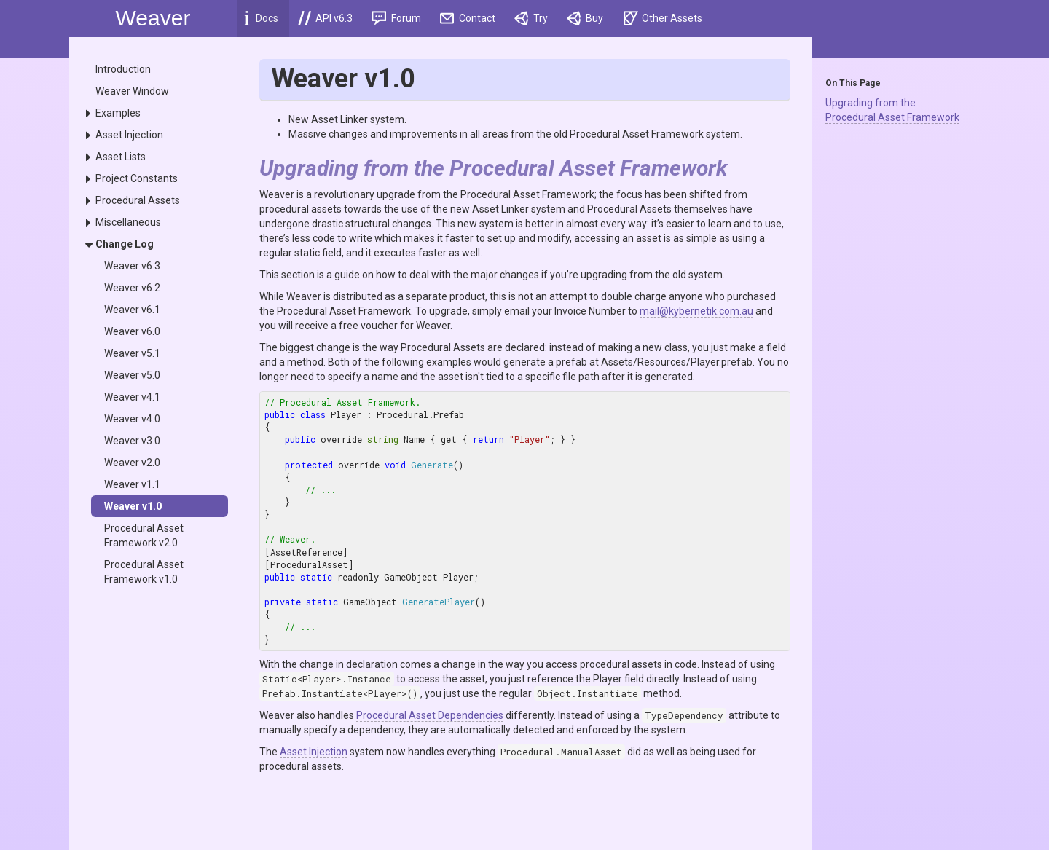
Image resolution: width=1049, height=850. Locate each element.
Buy (585, 18)
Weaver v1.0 (133, 506)
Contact (468, 18)
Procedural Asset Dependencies (429, 715)
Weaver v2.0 (132, 462)
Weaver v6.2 (132, 288)
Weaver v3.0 (132, 440)
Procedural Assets (137, 200)
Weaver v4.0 (132, 419)
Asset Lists (120, 156)
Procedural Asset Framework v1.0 (144, 572)
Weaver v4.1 (132, 397)
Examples (118, 113)
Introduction (123, 69)
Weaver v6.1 (132, 309)
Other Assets (663, 18)
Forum (396, 18)
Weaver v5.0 (132, 375)
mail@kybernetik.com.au (696, 311)
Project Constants (136, 178)
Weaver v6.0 (132, 331)
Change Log (124, 244)
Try (531, 18)
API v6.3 (325, 18)
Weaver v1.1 (132, 484)
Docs (261, 18)
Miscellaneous (128, 222)
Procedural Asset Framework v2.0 (144, 535)
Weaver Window (132, 91)
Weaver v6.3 (132, 266)
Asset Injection (129, 135)
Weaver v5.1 (132, 353)
